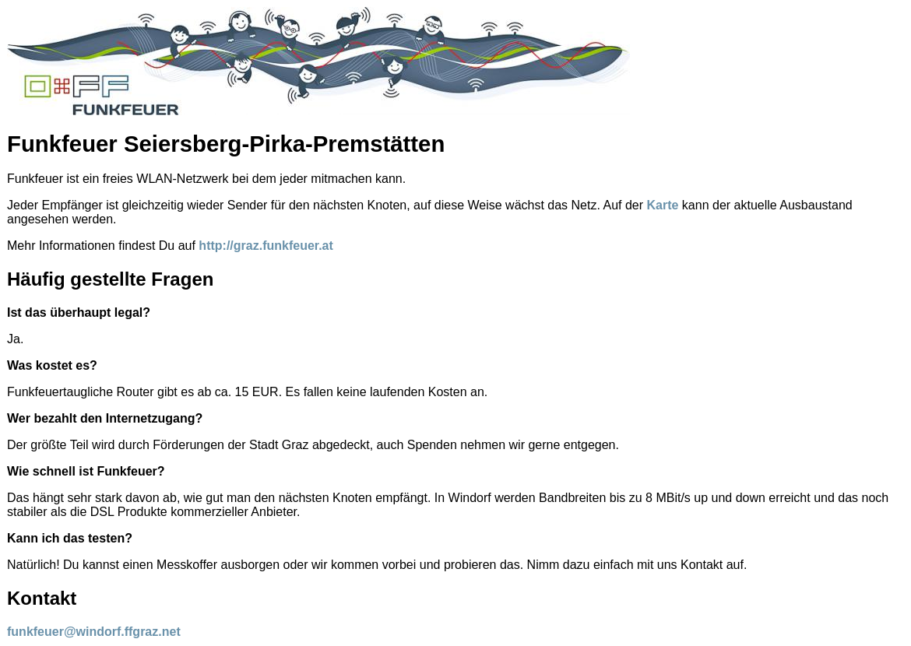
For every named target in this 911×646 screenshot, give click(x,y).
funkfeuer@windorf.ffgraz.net (94, 631)
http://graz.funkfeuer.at (265, 245)
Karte (663, 205)
